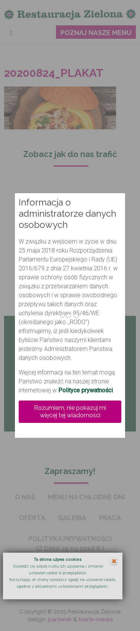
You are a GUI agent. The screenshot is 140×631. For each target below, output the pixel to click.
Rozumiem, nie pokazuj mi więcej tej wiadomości (70, 411)
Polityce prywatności (85, 390)
